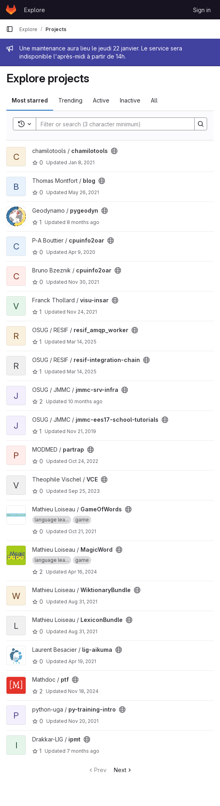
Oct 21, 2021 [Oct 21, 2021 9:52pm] (82, 531)
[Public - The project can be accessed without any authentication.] (114, 151)
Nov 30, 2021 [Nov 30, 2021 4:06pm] (83, 282)
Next (123, 769)
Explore (34, 9)
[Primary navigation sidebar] (9, 29)
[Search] (111, 124)
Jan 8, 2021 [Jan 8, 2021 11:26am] (81, 162)
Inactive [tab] (130, 100)
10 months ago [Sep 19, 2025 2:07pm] (85, 401)
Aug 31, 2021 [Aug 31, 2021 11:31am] (82, 602)
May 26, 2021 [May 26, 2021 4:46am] (83, 192)
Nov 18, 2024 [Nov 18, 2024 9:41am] (83, 691)
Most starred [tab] (30, 100)
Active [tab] (101, 100)
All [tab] (154, 100)
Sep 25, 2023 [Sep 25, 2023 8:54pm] (84, 491)
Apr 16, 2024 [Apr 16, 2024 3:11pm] (82, 572)
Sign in (202, 9)
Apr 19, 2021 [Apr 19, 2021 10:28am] (82, 661)
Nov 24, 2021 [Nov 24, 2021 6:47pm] (82, 312)
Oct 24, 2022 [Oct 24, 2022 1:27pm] (83, 461)
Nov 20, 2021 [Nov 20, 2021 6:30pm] (83, 721)
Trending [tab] (70, 100)
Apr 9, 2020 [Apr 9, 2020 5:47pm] (81, 252)
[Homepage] (11, 9)
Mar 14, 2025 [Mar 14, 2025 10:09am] (82, 342)
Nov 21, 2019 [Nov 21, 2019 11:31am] (81, 431)
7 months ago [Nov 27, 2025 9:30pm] (83, 751)
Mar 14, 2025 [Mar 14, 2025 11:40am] (82, 371)
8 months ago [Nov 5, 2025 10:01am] (83, 222)
